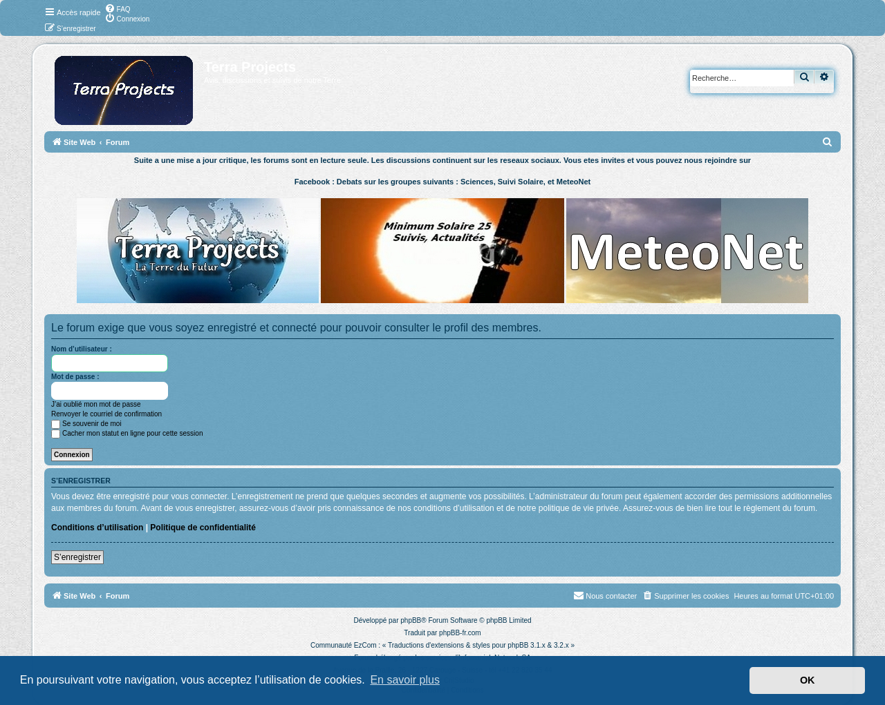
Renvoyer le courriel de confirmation (106, 414)
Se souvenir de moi (86, 423)
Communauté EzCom (343, 645)
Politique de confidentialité (203, 527)
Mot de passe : (75, 376)
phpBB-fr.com (460, 633)
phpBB (410, 620)
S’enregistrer (77, 557)
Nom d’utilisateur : (81, 349)
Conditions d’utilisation (97, 527)
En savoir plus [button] (405, 680)
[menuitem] (117, 8)
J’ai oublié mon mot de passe (96, 404)
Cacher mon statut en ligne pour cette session (127, 433)
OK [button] (807, 680)
